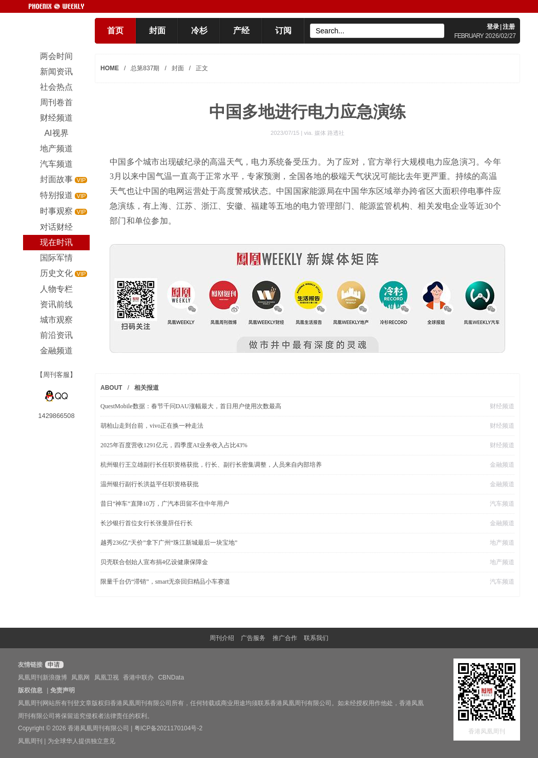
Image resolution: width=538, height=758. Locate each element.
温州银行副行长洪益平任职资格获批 (149, 484)
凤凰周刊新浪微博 (42, 677)
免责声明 (62, 690)
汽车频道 (502, 503)
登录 (493, 26)
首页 (115, 30)
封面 (157, 30)
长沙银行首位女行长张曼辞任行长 (146, 523)
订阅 (283, 30)
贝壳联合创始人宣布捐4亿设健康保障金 (154, 562)
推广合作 (285, 638)
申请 (53, 664)
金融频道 (502, 464)
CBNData (171, 677)
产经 (241, 30)
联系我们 (316, 638)
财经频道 (502, 406)
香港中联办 (138, 677)
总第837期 (145, 68)
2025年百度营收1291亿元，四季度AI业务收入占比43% (173, 445)
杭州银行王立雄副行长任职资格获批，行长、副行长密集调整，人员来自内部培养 (211, 464)
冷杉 (199, 30)
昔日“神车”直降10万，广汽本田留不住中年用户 (164, 503)
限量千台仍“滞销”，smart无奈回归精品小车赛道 (165, 581)
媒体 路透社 (329, 133)
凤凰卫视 (106, 677)
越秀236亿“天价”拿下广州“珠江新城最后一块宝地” (168, 542)
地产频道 (502, 542)
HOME (109, 68)
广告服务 (253, 638)
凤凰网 (80, 677)
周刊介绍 (222, 638)
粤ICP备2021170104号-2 (168, 728)
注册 (509, 26)
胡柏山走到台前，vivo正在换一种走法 (151, 425)
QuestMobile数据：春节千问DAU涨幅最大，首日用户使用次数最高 (190, 406)
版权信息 (30, 690)
